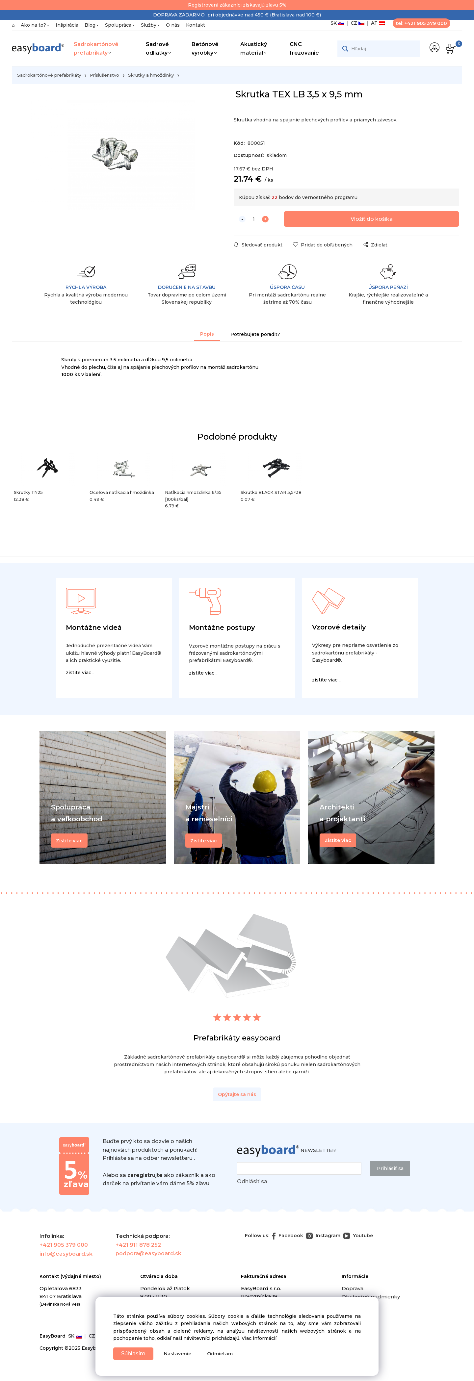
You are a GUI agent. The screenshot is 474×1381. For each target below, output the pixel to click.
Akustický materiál (253, 48)
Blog (90, 25)
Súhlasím (134, 1353)
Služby (148, 25)
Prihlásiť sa (390, 1170)
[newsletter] (299, 1170)
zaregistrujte (145, 1176)
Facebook (287, 1237)
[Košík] (450, 49)
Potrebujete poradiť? (255, 335)
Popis (207, 335)
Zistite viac (338, 841)
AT (376, 23)
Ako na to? (33, 25)
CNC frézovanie (304, 48)
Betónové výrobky (205, 48)
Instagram (323, 1237)
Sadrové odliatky (157, 48)
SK (337, 23)
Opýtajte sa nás (237, 1095)
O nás (173, 25)
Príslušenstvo (104, 75)
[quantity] (254, 220)
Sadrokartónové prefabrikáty (96, 48)
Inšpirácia (67, 25)
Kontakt (195, 25)
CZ (356, 23)
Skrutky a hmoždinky (151, 75)
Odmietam (222, 1354)
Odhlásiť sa (252, 1183)
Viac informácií (259, 1338)
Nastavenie (179, 1354)
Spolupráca (118, 25)
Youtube (358, 1237)
